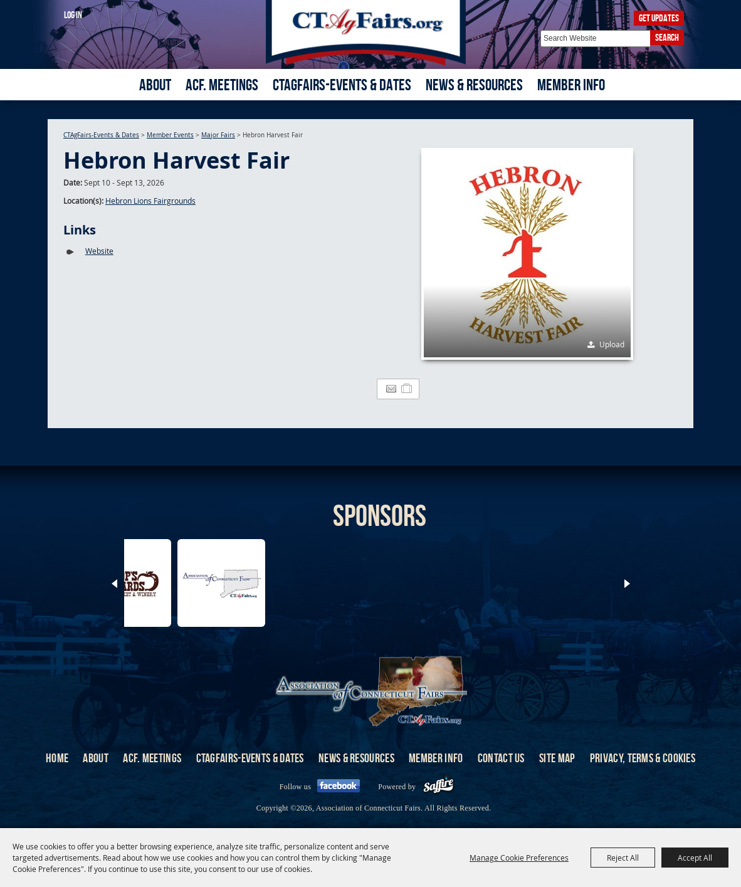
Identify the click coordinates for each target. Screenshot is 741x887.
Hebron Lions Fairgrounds (150, 201)
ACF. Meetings (222, 84)
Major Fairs (218, 135)
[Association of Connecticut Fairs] (371, 33)
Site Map (557, 758)
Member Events (170, 135)
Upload (611, 344)
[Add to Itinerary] (407, 389)
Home (57, 758)
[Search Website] (595, 38)
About (155, 84)
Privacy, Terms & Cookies (642, 758)
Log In (73, 14)
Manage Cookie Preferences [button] (519, 858)
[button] (527, 254)
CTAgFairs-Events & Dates (342, 84)
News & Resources (474, 84)
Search (667, 37)
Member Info (571, 84)
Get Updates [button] (659, 18)
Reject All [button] (623, 858)
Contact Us (501, 758)
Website (99, 251)
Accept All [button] (695, 858)
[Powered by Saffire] (438, 786)
